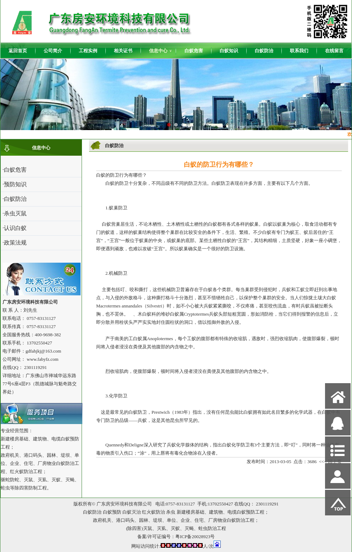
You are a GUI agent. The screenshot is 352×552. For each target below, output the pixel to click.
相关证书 (123, 50)
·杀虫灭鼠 (14, 213)
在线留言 (334, 50)
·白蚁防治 (14, 199)
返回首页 (18, 50)
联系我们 (299, 50)
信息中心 (160, 51)
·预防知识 (14, 184)
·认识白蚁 (14, 228)
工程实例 (88, 50)
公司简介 (53, 50)
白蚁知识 (229, 50)
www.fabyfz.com (42, 359)
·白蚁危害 (14, 170)
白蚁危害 (194, 50)
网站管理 (13, 545)
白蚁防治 (264, 50)
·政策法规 (14, 243)
